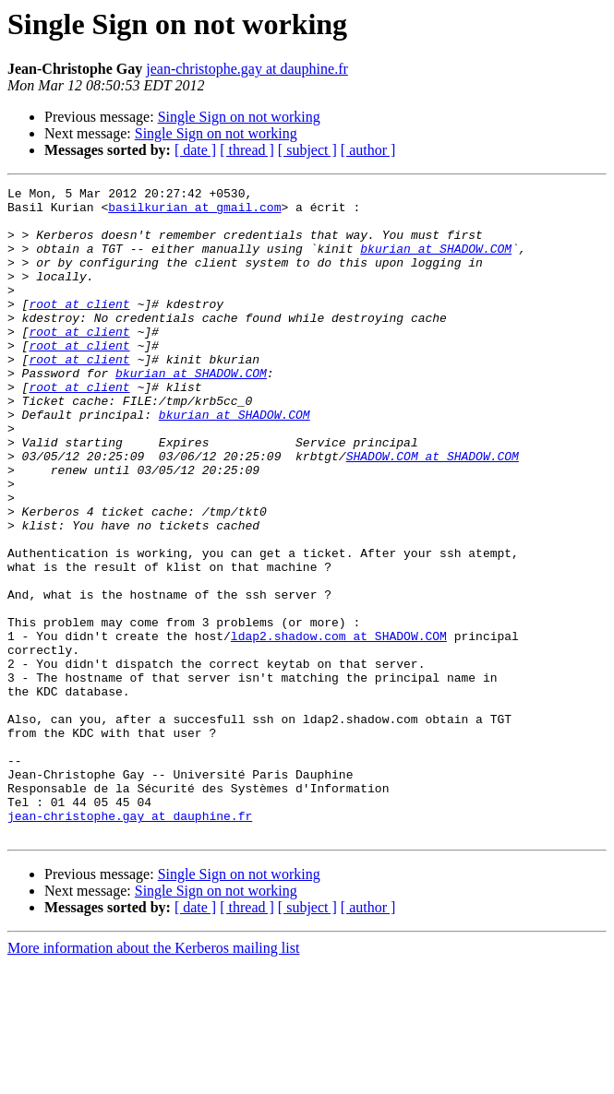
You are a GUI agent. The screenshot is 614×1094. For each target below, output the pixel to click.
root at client (79, 328)
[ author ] (368, 150)
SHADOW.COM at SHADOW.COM (432, 511)
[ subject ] (307, 150)
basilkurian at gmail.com (194, 212)
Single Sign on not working (239, 117)
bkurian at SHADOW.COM (436, 262)
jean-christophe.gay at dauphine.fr (247, 69)
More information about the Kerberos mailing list (153, 1078)
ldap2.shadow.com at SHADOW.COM (339, 727)
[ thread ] (247, 150)
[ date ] (195, 150)
